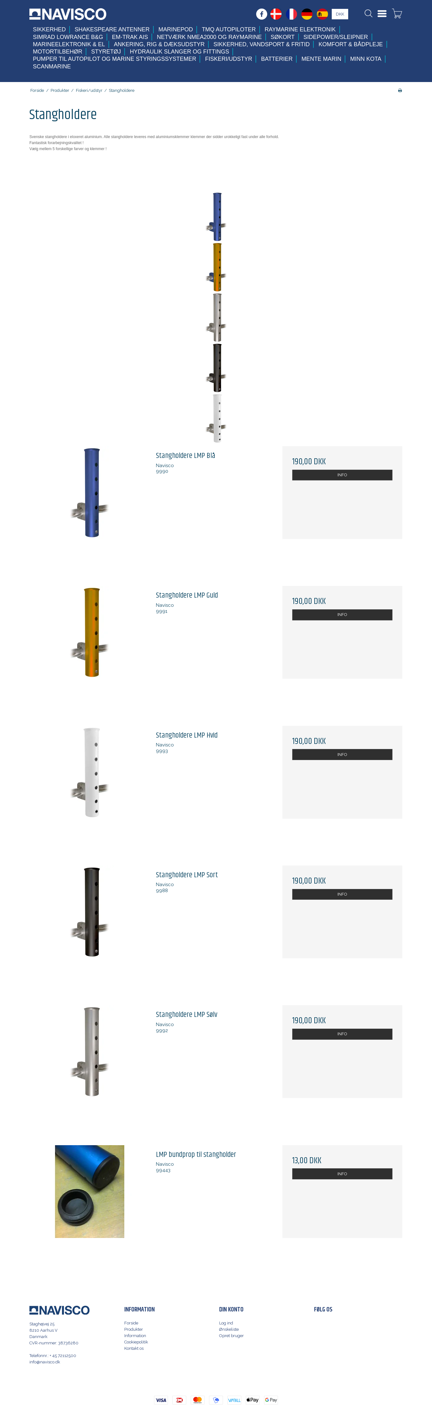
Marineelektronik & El (69, 44)
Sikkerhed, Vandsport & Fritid (261, 44)
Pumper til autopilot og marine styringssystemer (114, 59)
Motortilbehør (57, 51)
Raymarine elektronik (300, 29)
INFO (342, 475)
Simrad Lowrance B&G (68, 37)
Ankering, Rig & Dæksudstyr (159, 44)
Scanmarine (52, 66)
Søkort (283, 37)
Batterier (277, 59)
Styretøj (106, 51)
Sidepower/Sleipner (336, 37)
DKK (340, 14)
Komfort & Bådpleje (350, 44)
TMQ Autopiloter (229, 29)
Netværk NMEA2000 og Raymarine (209, 37)
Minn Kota (365, 59)
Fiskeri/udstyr (228, 59)
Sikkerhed (49, 29)
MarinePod (175, 29)
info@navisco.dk (44, 1362)
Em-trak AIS (130, 37)
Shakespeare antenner (112, 29)
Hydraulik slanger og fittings (179, 51)
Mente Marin (321, 59)
